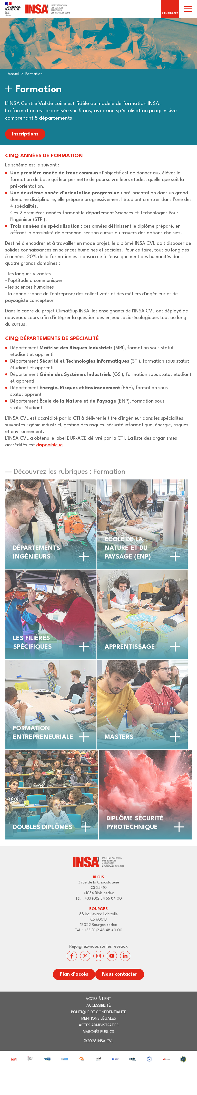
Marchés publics (98, 1032)
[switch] (188, 9)
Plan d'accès (74, 974)
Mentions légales (98, 1019)
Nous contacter (119, 974)
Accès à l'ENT (98, 999)
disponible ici (49, 445)
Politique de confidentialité (98, 1012)
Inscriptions (25, 134)
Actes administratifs (99, 1025)
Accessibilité (98, 1006)
